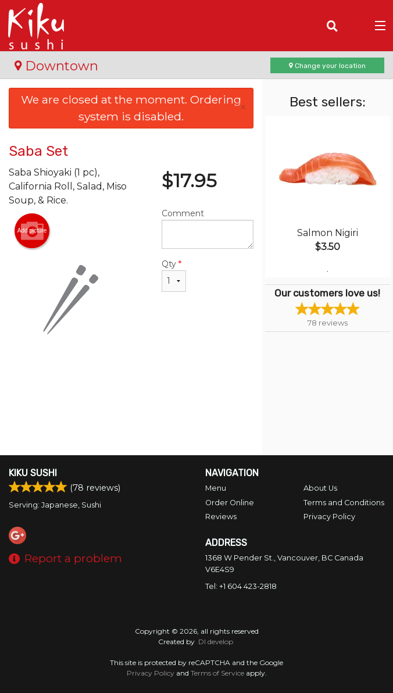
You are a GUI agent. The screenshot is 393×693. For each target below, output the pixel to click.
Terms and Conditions (343, 502)
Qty (174, 275)
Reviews (221, 516)
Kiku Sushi (33, 472)
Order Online (229, 502)
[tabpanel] (327, 196)
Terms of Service (217, 673)
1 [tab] (327, 271)
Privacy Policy (329, 516)
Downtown (56, 66)
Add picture (32, 230)
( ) (355, 25)
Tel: (241, 586)
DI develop (215, 641)
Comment (207, 228)
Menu (215, 488)
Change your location (327, 66)
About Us (320, 488)
